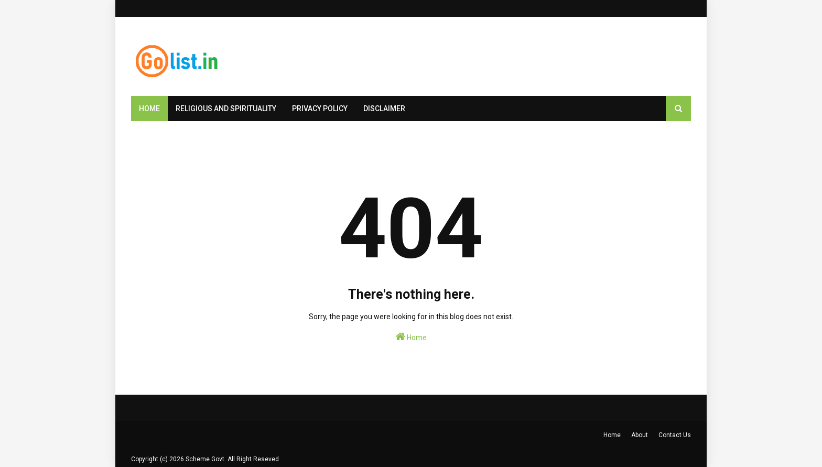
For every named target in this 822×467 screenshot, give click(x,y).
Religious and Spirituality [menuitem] (226, 108)
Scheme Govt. (206, 459)
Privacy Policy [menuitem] (320, 108)
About (639, 435)
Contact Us (674, 435)
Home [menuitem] (149, 108)
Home (411, 336)
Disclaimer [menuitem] (384, 108)
